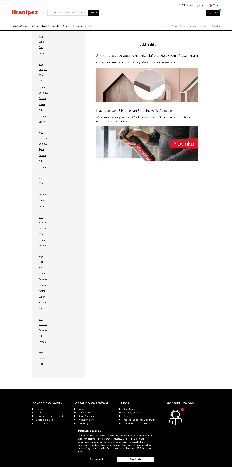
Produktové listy (84, 420)
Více (80, 451)
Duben (42, 41)
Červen (42, 98)
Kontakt (38, 409)
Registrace (199, 5)
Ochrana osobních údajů (133, 423)
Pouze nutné (96, 459)
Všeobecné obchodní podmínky (137, 420)
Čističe (65, 26)
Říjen (41, 75)
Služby (165, 26)
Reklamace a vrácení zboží (47, 416)
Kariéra (204, 26)
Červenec (43, 92)
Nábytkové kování (40, 26)
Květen (42, 104)
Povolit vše (135, 459)
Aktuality (193, 26)
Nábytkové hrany (20, 26)
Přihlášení (186, 5)
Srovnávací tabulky (82, 26)
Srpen (42, 87)
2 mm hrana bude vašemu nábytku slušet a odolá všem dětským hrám (147, 56)
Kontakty (216, 26)
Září (40, 81)
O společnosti (179, 26)
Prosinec (43, 138)
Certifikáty (81, 423)
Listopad (43, 69)
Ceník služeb (82, 412)
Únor (41, 47)
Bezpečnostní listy (85, 416)
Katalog (80, 409)
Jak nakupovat (41, 423)
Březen (42, 116)
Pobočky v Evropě (130, 412)
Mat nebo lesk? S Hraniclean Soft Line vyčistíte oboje (134, 110)
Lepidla (55, 26)
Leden (42, 53)
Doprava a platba (42, 420)
